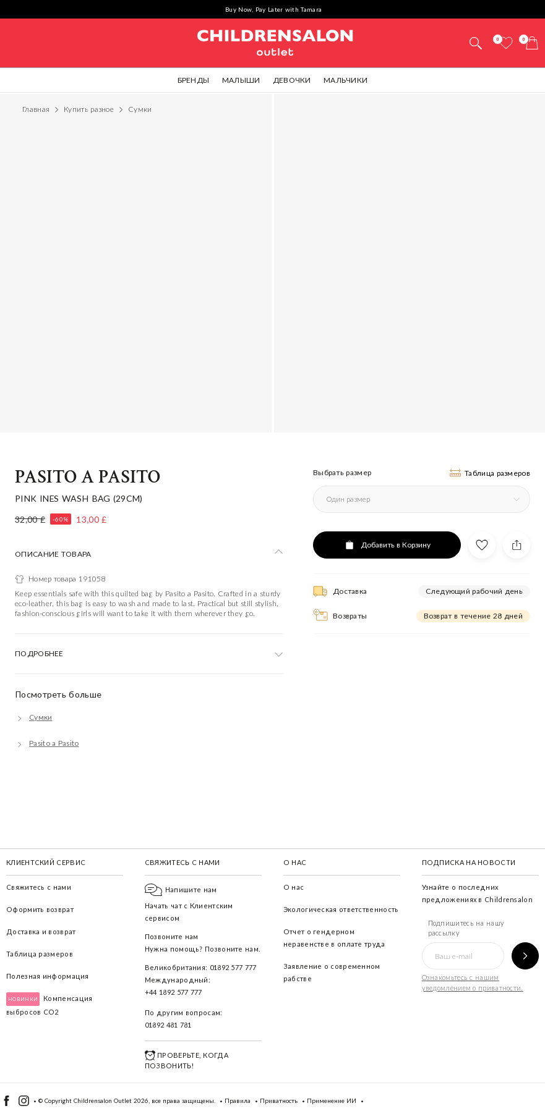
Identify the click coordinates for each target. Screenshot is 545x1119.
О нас (293, 887)
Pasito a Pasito (87, 477)
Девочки (292, 80)
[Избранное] (506, 42)
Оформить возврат (40, 909)
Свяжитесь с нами (38, 887)
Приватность (279, 1100)
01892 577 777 (233, 967)
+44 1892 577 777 (173, 992)
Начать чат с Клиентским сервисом (189, 903)
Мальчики (345, 80)
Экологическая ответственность (341, 909)
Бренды (194, 80)
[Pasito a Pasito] (47, 743)
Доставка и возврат (40, 931)
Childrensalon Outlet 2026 (111, 1100)
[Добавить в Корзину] (387, 545)
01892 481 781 (168, 1025)
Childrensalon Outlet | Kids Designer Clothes (275, 41)
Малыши (241, 80)
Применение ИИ (331, 1100)
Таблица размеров (39, 954)
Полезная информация (47, 976)
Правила (238, 1100)
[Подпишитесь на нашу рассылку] (525, 955)
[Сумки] (34, 717)
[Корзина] (532, 42)
